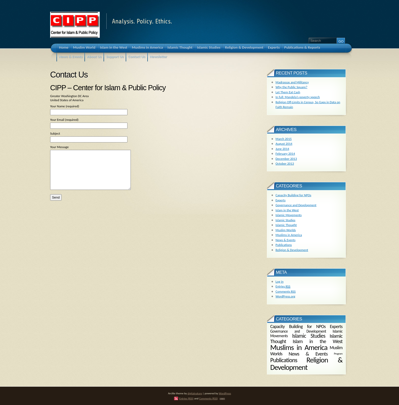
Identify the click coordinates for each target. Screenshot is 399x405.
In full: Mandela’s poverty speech (298, 97)
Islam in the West (287, 210)
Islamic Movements (289, 215)
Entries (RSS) (186, 398)
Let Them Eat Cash (288, 92)
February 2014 (285, 153)
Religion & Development (292, 250)
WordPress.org (285, 296)
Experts (281, 200)
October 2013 (285, 163)
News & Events (285, 240)
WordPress (225, 393)
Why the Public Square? (291, 87)
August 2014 (284, 144)
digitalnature (195, 393)
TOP (222, 399)
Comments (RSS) (208, 398)
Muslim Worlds (286, 230)
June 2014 (282, 149)
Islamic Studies (285, 220)
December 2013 (286, 159)
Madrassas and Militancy (292, 82)
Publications (284, 245)
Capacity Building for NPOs (293, 195)
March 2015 (284, 139)
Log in (279, 281)
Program (338, 353)
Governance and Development (296, 205)
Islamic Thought (286, 225)
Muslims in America (289, 235)
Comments (286, 291)
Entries (283, 286)
